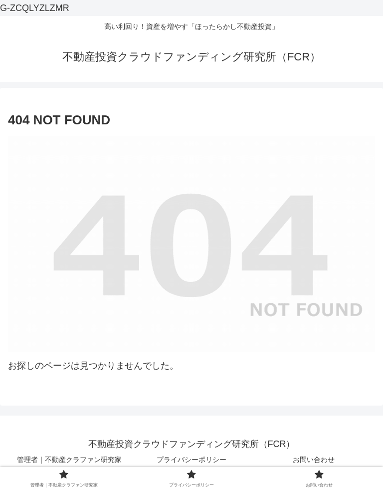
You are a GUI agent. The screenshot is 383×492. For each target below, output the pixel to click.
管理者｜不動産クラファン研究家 (69, 460)
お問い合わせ (314, 460)
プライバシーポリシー (191, 460)
